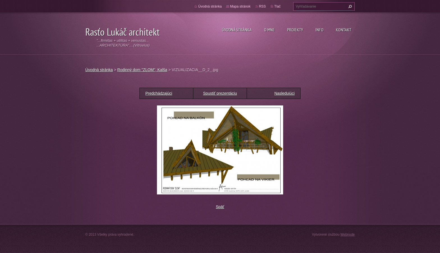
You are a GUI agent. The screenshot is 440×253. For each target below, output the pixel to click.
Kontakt (343, 30)
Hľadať (349, 6)
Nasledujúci (284, 93)
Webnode (347, 234)
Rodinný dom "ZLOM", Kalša (142, 70)
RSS (262, 6)
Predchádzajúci (158, 93)
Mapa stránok (240, 6)
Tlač (277, 6)
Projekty (295, 30)
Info (319, 30)
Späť (220, 207)
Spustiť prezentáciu (220, 93)
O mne (269, 30)
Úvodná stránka (237, 30)
